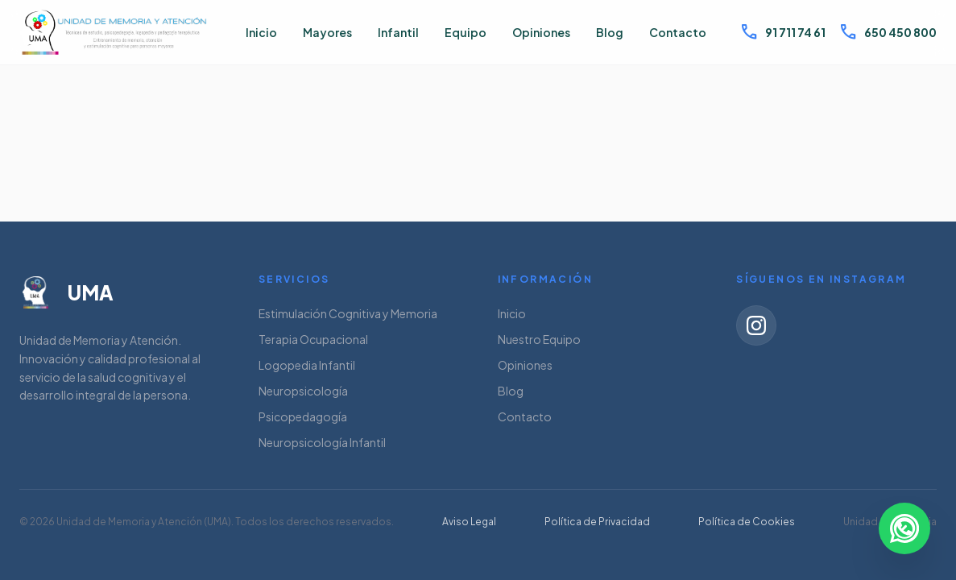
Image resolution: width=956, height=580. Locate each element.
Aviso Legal (469, 522)
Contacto (677, 32)
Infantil (398, 32)
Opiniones (541, 32)
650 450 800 (887, 32)
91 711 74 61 (782, 32)
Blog (609, 32)
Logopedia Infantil (307, 365)
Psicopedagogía (303, 416)
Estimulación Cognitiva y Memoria (348, 313)
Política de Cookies (746, 522)
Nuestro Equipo (539, 339)
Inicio (261, 32)
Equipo (465, 32)
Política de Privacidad (597, 522)
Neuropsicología (303, 390)
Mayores (327, 32)
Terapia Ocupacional (313, 339)
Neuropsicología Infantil (322, 442)
